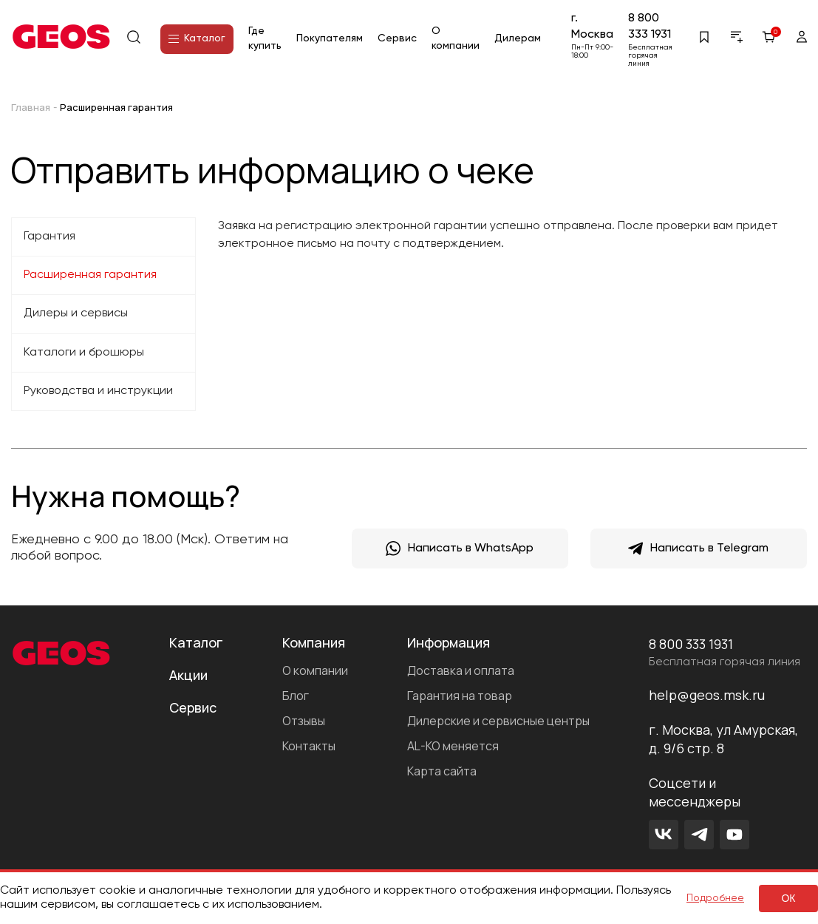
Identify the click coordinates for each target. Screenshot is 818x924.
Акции (188, 675)
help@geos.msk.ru (707, 695)
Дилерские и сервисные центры (498, 721)
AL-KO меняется (453, 746)
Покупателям (329, 38)
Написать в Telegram (698, 548)
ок (788, 898)
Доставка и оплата (460, 670)
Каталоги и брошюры (84, 353)
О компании (315, 670)
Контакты (308, 746)
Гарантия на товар (459, 695)
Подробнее (715, 898)
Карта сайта (442, 771)
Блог (295, 695)
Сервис (397, 38)
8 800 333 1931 (649, 27)
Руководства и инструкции (98, 391)
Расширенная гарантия (90, 275)
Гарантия (49, 236)
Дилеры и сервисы (76, 313)
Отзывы (303, 721)
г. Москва (592, 27)
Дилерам (517, 38)
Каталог (196, 38)
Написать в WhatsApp (460, 548)
